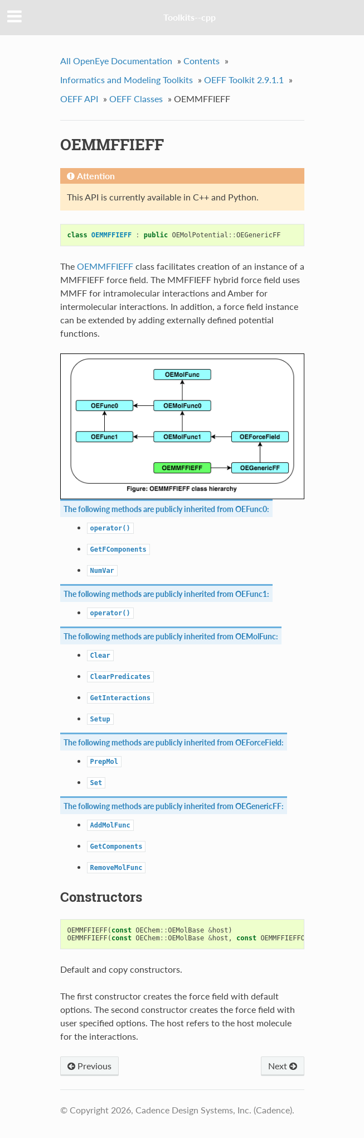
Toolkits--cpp (189, 17)
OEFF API (79, 98)
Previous (89, 1065)
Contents (201, 60)
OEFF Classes (136, 98)
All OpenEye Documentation (116, 60)
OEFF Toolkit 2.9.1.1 (244, 79)
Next (282, 1065)
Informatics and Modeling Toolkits (126, 79)
